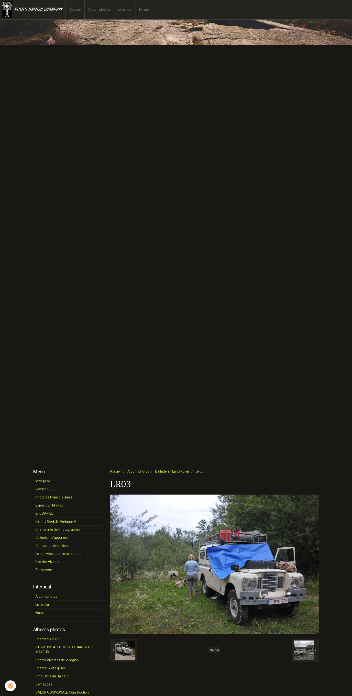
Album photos (99, 9)
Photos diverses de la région (57, 660)
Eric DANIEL (44, 513)
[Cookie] (10, 685)
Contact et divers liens (52, 546)
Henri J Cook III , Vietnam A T (57, 521)
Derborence (44, 570)
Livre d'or (125, 9)
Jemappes (43, 684)
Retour (214, 650)
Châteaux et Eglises (50, 668)
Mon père (42, 481)
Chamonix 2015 (47, 639)
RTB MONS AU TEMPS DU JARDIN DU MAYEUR (64, 649)
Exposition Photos (49, 505)
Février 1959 (45, 489)
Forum (144, 9)
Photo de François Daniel (54, 497)
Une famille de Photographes (57, 529)
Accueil (75, 9)
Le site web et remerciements (58, 554)
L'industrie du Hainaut (52, 676)
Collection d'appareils (51, 538)
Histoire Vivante (47, 562)
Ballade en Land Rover (172, 471)
